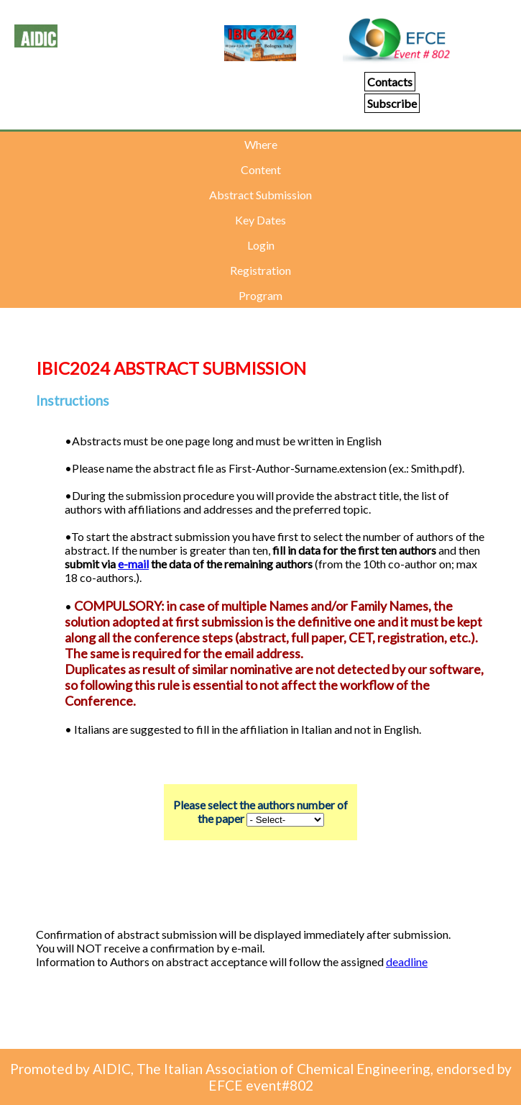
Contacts (389, 81)
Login (261, 245)
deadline (407, 961)
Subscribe (392, 103)
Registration (260, 270)
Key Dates (260, 220)
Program (260, 295)
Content (261, 169)
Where (260, 144)
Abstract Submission (260, 194)
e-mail (133, 563)
